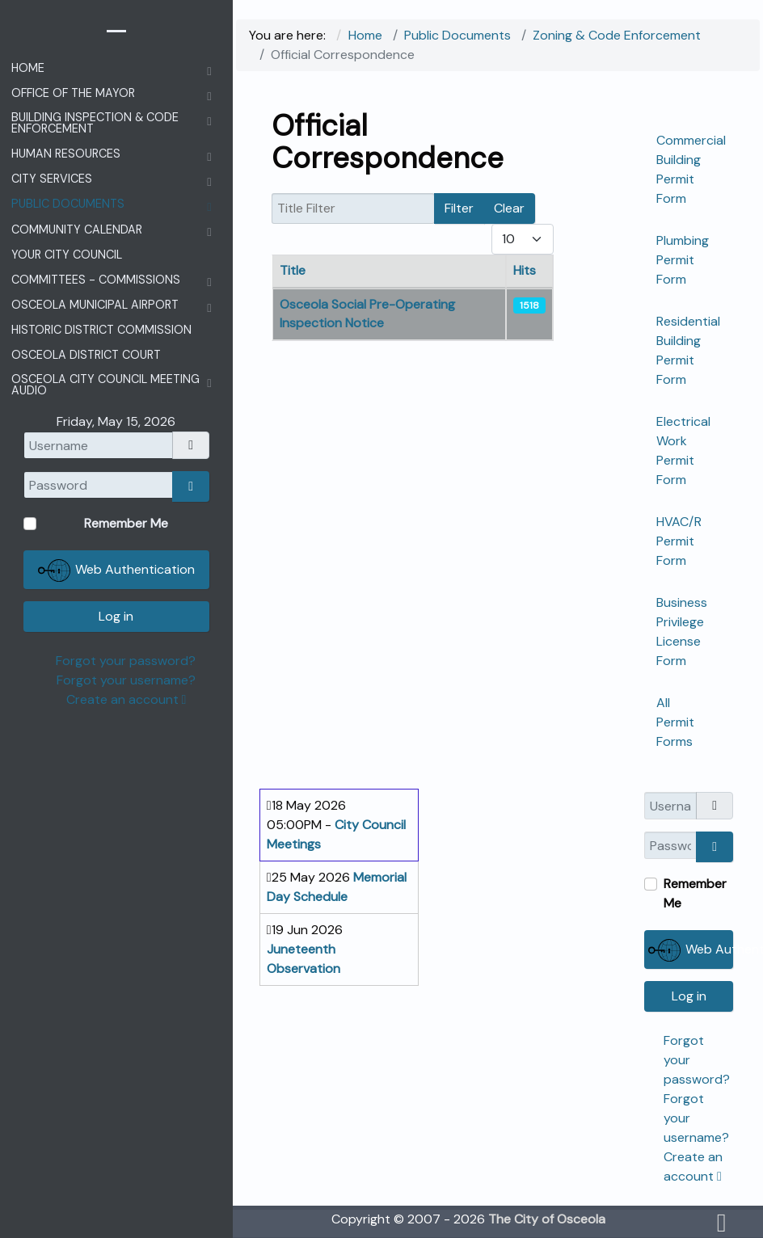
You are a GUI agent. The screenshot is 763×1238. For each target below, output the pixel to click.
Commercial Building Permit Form (691, 169)
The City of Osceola (546, 1219)
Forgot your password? (126, 660)
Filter (459, 208)
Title (293, 270)
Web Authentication (690, 950)
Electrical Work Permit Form (683, 450)
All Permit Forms (675, 722)
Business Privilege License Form (681, 631)
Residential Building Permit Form (688, 350)
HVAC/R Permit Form (679, 541)
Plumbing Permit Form (682, 260)
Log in (689, 995)
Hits (524, 270)
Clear (509, 208)
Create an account (126, 699)
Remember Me (695, 893)
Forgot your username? (126, 680)
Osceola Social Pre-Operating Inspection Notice (367, 313)
